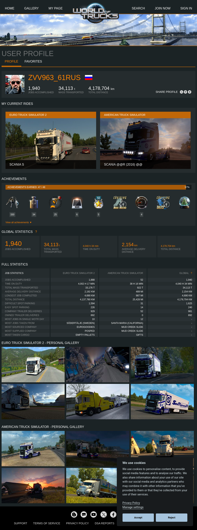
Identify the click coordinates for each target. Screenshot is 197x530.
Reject (171, 517)
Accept (138, 517)
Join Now (162, 8)
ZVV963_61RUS (54, 78)
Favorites (33, 61)
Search (138, 8)
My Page (56, 8)
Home (9, 8)
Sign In (186, 8)
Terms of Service (46, 523)
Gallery (31, 8)
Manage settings (133, 507)
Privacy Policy (77, 523)
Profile (11, 61)
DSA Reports (104, 523)
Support (20, 523)
